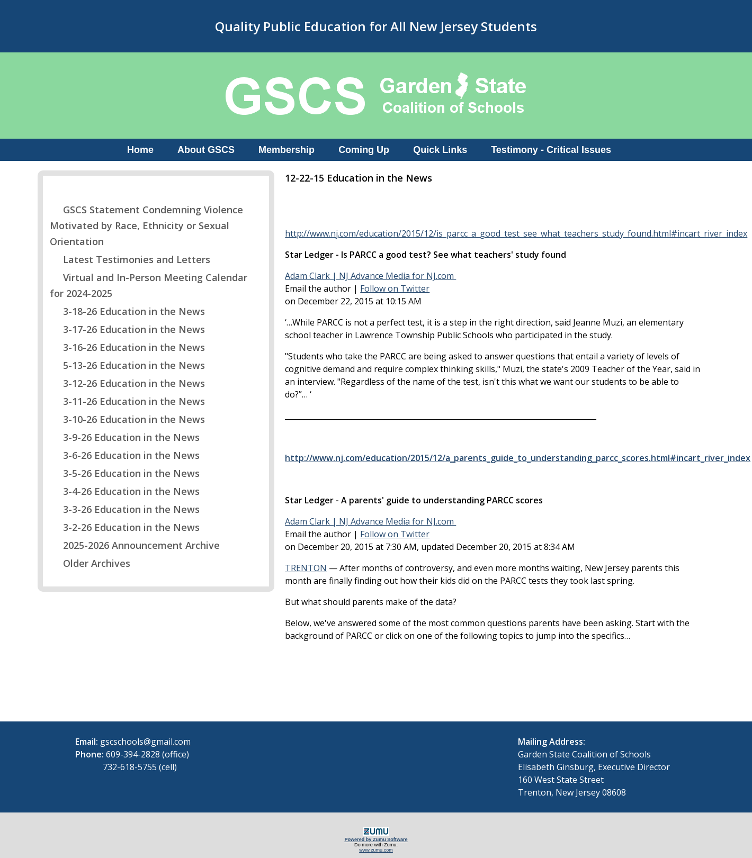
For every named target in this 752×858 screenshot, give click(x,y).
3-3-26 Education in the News (125, 509)
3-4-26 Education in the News (125, 491)
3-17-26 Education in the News (127, 329)
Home (140, 149)
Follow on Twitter (394, 288)
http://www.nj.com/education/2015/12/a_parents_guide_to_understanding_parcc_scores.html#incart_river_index (517, 458)
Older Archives (90, 563)
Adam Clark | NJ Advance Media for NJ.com (370, 276)
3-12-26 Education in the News (127, 383)
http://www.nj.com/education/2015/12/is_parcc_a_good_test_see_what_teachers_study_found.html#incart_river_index (516, 233)
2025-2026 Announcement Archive (135, 545)
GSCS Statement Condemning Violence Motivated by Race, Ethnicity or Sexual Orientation (146, 225)
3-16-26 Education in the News (127, 347)
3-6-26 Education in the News (125, 455)
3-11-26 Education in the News (127, 401)
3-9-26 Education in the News (125, 437)
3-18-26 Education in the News (127, 311)
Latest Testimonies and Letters (130, 259)
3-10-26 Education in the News (127, 419)
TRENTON (306, 568)
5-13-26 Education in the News (127, 365)
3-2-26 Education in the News (125, 527)
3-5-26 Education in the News (125, 473)
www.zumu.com (376, 850)
